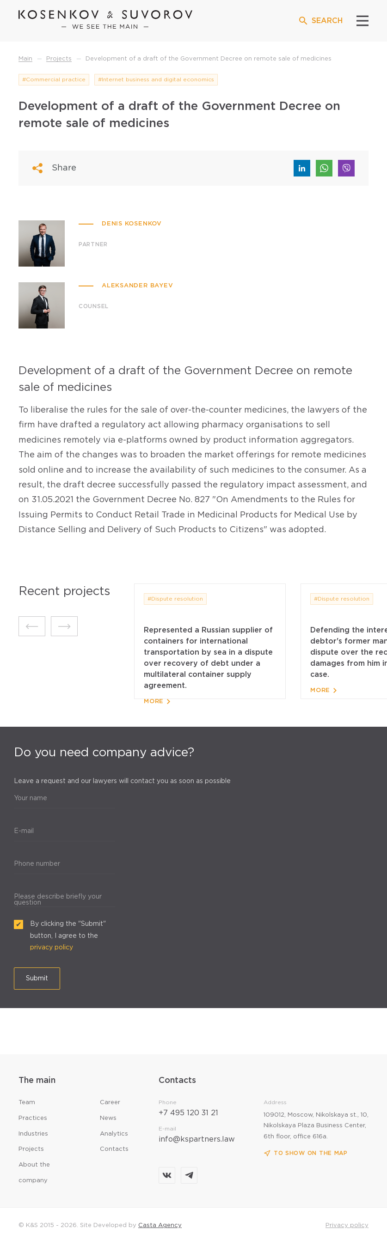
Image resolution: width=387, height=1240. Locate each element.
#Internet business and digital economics (156, 79)
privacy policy (51, 947)
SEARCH (320, 20)
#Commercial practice (54, 79)
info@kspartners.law (197, 1139)
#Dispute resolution (175, 599)
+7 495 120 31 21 (188, 1113)
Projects (31, 1149)
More (157, 701)
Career (110, 1102)
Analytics (114, 1134)
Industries (33, 1134)
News (108, 1118)
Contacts (114, 1149)
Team (26, 1102)
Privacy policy (347, 1225)
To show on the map (306, 1153)
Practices (32, 1118)
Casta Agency (160, 1225)
